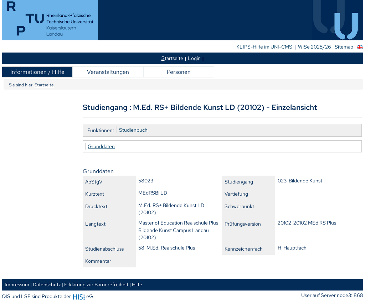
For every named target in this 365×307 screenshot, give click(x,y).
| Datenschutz (45, 284)
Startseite (44, 85)
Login (194, 58)
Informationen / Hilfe (37, 72)
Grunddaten (101, 146)
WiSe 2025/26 (315, 47)
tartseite (172, 58)
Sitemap (344, 47)
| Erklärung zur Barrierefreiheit (95, 284)
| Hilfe (135, 284)
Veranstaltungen (108, 72)
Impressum (17, 284)
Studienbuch (133, 129)
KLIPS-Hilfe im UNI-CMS (264, 47)
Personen (179, 72)
